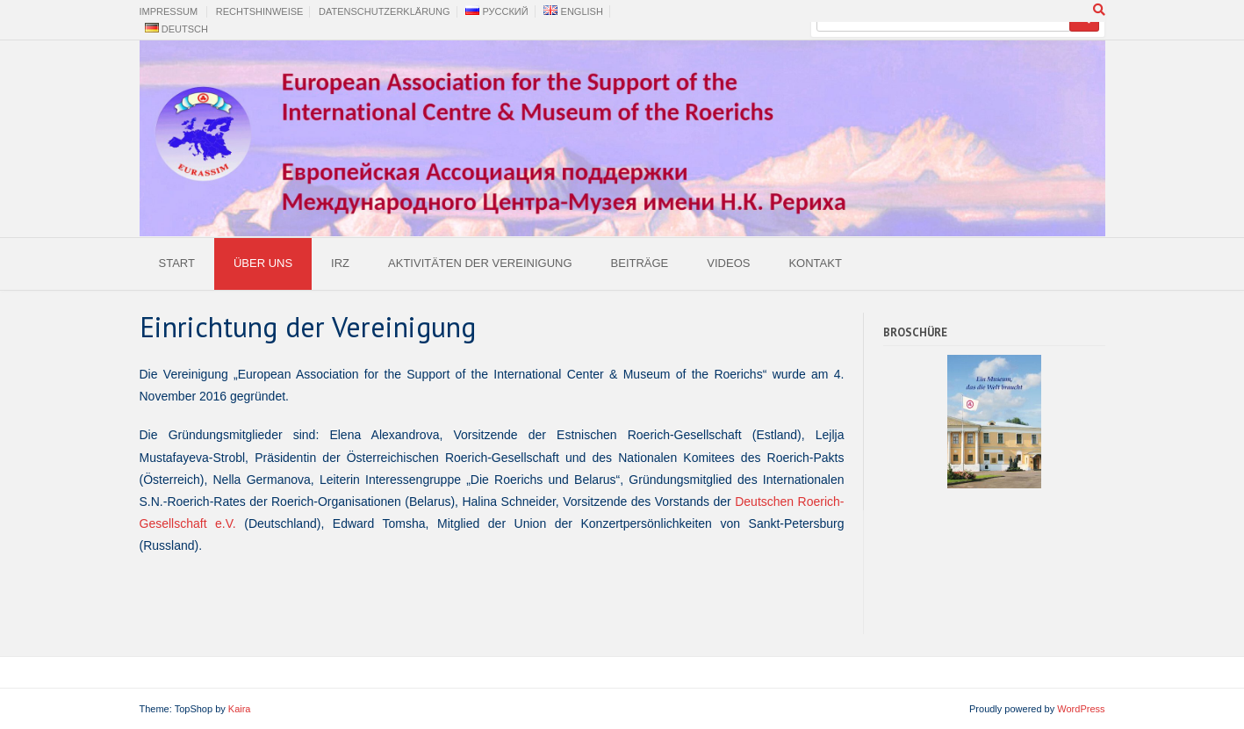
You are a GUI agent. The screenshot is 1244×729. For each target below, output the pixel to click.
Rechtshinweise (260, 11)
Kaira (239, 709)
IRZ (340, 263)
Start (177, 263)
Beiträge (640, 263)
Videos (728, 263)
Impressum (169, 11)
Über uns (263, 263)
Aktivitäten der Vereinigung (480, 263)
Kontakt (814, 263)
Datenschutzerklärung (384, 11)
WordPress (1080, 709)
